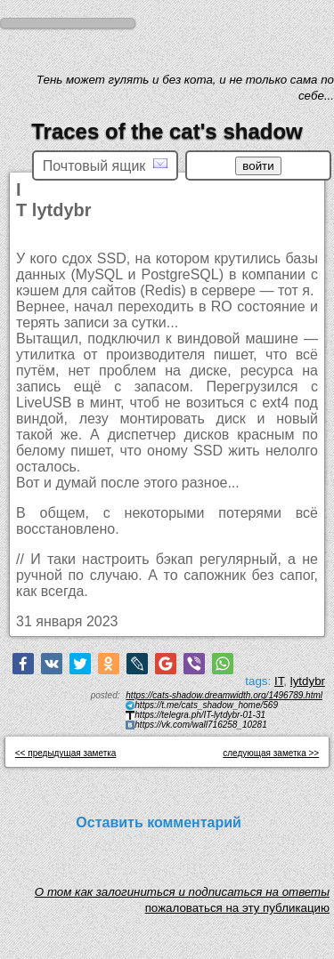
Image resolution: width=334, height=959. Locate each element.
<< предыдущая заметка (66, 753)
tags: (258, 681)
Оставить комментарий (158, 822)
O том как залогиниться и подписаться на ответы (182, 896)
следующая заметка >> (271, 753)
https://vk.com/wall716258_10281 (200, 724)
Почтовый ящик (105, 165)
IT (278, 681)
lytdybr (307, 681)
